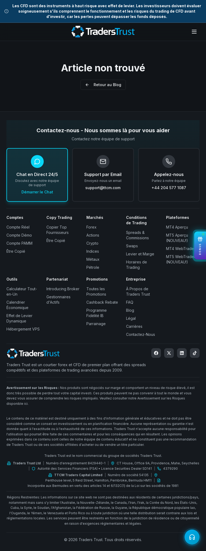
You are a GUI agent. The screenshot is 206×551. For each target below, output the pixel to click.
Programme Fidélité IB (96, 313)
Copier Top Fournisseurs (57, 230)
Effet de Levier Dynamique (19, 318)
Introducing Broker (62, 288)
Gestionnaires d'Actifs (58, 299)
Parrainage (96, 323)
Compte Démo (19, 235)
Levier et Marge (140, 254)
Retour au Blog (103, 84)
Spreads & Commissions (137, 235)
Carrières (134, 326)
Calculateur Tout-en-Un (21, 291)
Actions (92, 235)
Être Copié (15, 251)
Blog (130, 310)
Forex (91, 227)
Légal (131, 318)
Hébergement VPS (23, 329)
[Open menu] (194, 31)
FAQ (129, 302)
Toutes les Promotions (96, 291)
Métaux (93, 259)
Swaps (132, 246)
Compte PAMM (19, 243)
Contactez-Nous (140, 334)
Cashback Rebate (102, 302)
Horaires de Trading (136, 265)
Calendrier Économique (17, 305)
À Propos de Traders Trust (138, 291)
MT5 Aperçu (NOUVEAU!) (177, 238)
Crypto (92, 243)
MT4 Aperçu (177, 227)
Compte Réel (18, 227)
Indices (92, 251)
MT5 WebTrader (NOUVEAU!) (180, 259)
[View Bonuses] (200, 246)
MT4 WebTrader (180, 248)
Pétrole (92, 267)
